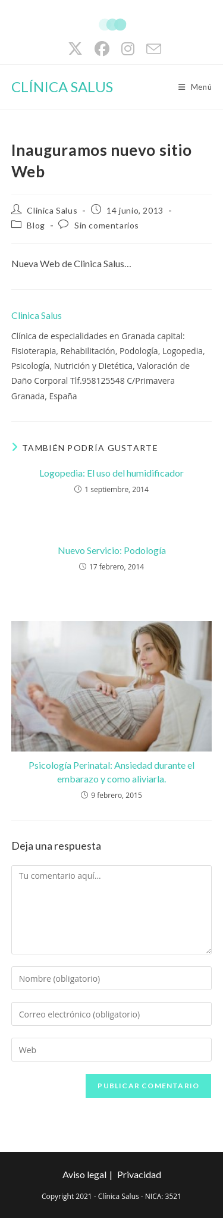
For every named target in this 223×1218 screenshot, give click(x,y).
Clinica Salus (52, 210)
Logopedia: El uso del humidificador (111, 472)
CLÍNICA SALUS (62, 86)
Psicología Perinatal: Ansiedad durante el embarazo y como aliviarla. (111, 771)
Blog (36, 225)
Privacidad (139, 1174)
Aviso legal (84, 1174)
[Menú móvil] (195, 87)
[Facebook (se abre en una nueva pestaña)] (102, 49)
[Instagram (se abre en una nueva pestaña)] (127, 49)
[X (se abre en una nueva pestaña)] (75, 49)
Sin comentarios (106, 225)
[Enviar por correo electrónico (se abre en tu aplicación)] (150, 49)
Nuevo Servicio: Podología (112, 550)
